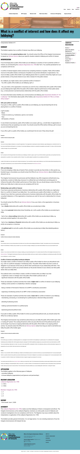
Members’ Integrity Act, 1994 (9, 390)
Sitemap (28, 451)
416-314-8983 (27, 440)
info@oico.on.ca (37, 439)
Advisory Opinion (13, 56)
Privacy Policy (23, 451)
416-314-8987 (28, 441)
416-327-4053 (27, 446)
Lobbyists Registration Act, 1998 (10, 382)
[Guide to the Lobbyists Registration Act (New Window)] (72, 50)
